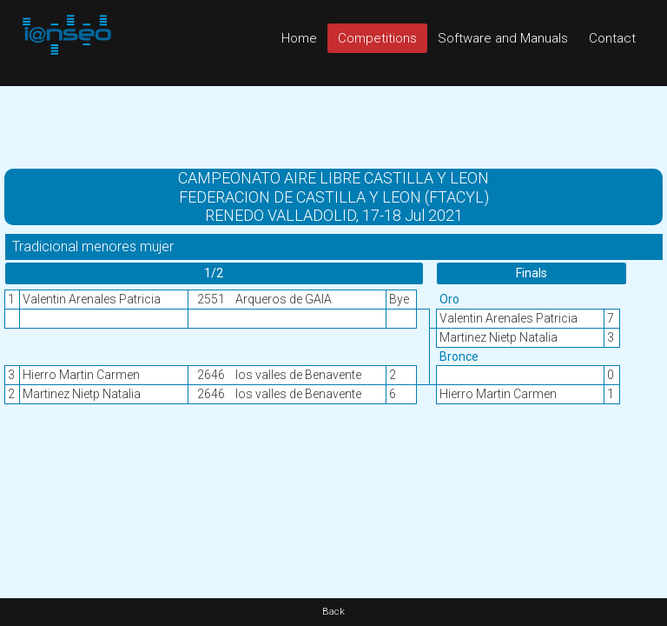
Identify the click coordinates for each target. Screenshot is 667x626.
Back (333, 611)
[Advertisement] (333, 125)
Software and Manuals (503, 38)
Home (299, 38)
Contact (612, 38)
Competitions (377, 38)
